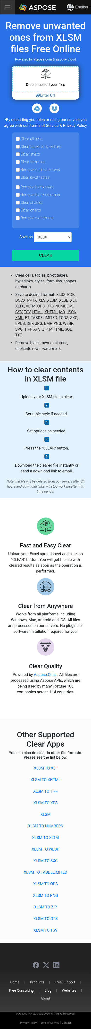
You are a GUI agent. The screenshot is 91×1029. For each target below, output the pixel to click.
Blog (47, 990)
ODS (41, 306)
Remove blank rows (37, 187)
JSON (71, 312)
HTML (37, 312)
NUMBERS (64, 306)
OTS (50, 306)
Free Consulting (21, 990)
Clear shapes (31, 202)
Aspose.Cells (45, 674)
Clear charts (31, 210)
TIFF (28, 329)
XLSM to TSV (45, 930)
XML (19, 317)
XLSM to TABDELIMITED (45, 872)
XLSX (61, 294)
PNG (57, 323)
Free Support (65, 982)
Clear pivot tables (35, 177)
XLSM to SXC (45, 861)
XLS (42, 300)
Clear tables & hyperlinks (41, 146)
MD (62, 312)
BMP (48, 323)
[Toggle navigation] (7, 7)
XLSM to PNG (45, 895)
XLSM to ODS (45, 884)
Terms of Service (45, 125)
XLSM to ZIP (45, 907)
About (45, 998)
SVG (19, 329)
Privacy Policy (75, 125)
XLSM (52, 300)
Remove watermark (37, 218)
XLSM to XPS (45, 803)
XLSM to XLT (45, 768)
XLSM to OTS (45, 918)
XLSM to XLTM (45, 837)
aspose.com (43, 59)
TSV (27, 312)
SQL (68, 329)
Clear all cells (31, 138)
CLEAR (45, 255)
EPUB (20, 323)
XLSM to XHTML (45, 779)
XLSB (63, 300)
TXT (18, 335)
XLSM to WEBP (45, 849)
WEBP (68, 323)
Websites (69, 990)
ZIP (45, 329)
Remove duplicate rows (40, 169)
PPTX (32, 300)
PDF (70, 294)
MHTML (56, 329)
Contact (66, 1022)
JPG (38, 323)
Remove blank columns (40, 194)
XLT (73, 300)
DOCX (20, 300)
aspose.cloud (66, 59)
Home (15, 982)
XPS (37, 329)
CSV (18, 312)
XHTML (50, 312)
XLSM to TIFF (45, 791)
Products (37, 982)
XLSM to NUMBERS (45, 826)
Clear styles (30, 154)
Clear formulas (33, 162)
